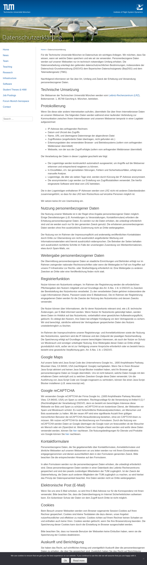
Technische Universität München (16, 12)
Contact (7, 107)
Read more (79, 560)
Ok (65, 560)
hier (75, 430)
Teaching (7, 67)
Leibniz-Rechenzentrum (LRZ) (124, 95)
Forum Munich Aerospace (16, 101)
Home (43, 50)
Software (7, 84)
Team (5, 61)
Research (8, 72)
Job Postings (9, 95)
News (6, 55)
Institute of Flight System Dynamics (128, 12)
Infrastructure (9, 78)
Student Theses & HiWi (15, 89)
